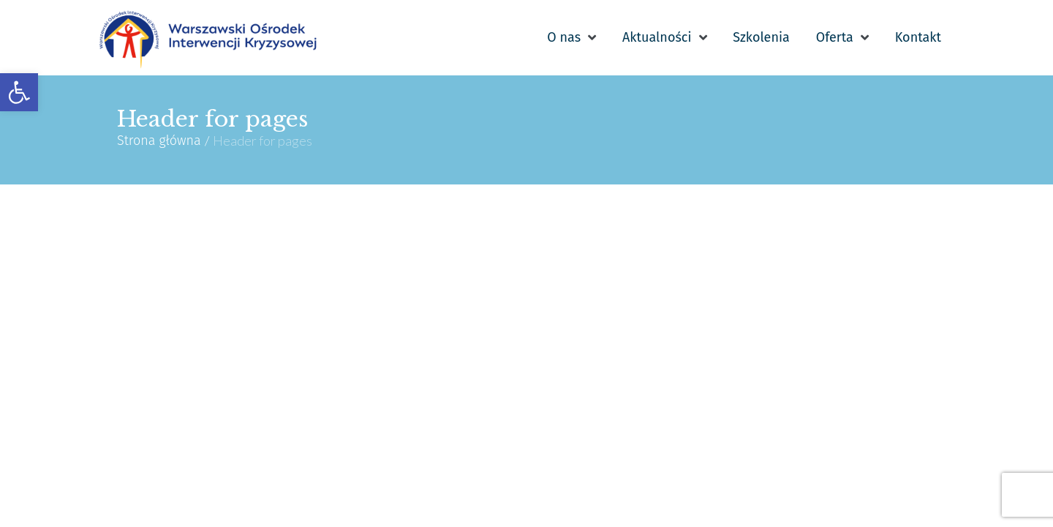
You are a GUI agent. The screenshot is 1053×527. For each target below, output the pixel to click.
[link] (19, 92)
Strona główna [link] (159, 141)
